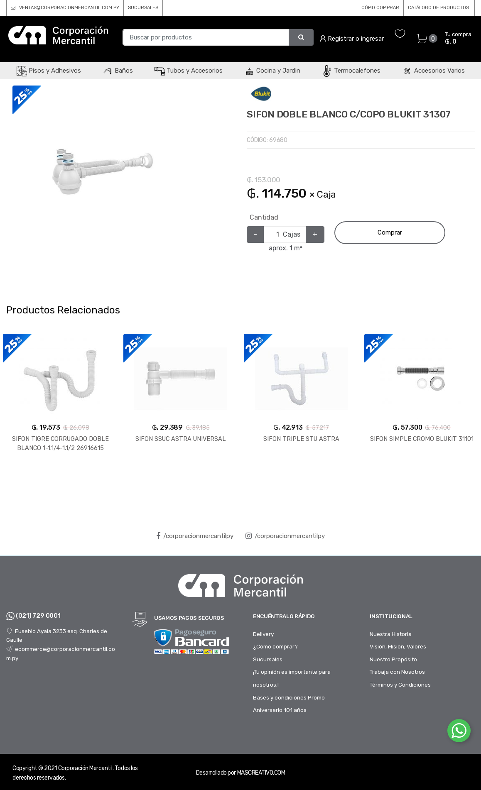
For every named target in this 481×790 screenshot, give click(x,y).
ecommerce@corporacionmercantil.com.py (60, 653)
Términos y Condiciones (400, 684)
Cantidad (264, 217)
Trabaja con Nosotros (397, 671)
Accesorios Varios (433, 70)
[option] (101, 174)
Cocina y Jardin (272, 70)
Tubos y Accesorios (189, 70)
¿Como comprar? (275, 646)
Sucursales (267, 659)
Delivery (263, 634)
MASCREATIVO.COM (261, 772)
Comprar (390, 232)
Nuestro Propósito (393, 659)
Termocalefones (351, 70)
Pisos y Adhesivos (49, 70)
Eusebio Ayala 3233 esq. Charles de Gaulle (56, 635)
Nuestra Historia (391, 634)
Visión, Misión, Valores (398, 646)
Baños (118, 70)
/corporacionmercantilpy (194, 536)
